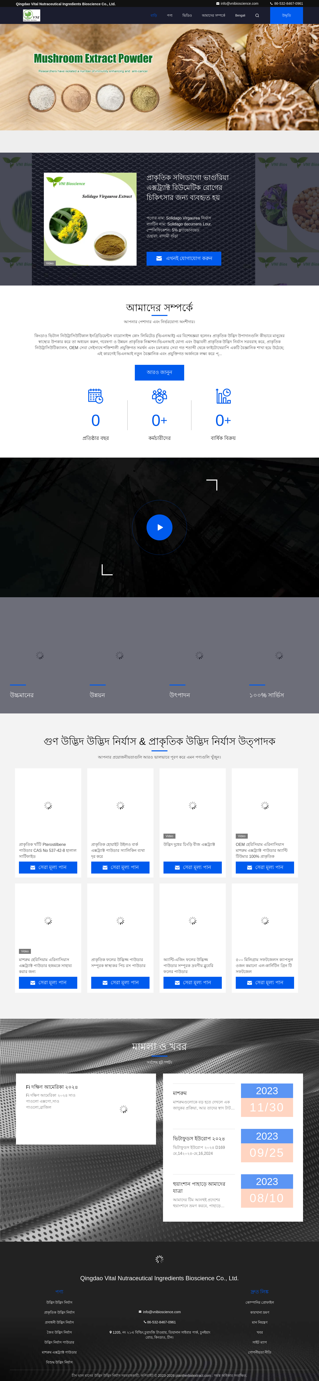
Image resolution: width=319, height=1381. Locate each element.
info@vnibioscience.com (237, 3)
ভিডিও (187, 15)
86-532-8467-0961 (286, 3)
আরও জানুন (159, 372)
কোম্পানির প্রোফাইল (259, 1302)
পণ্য (169, 15)
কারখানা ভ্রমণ (259, 1312)
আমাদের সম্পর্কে (213, 15)
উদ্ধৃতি (286, 15)
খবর (260, 1332)
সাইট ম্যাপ (259, 1342)
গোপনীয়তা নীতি (260, 1352)
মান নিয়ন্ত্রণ (259, 1322)
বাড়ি (154, 15)
